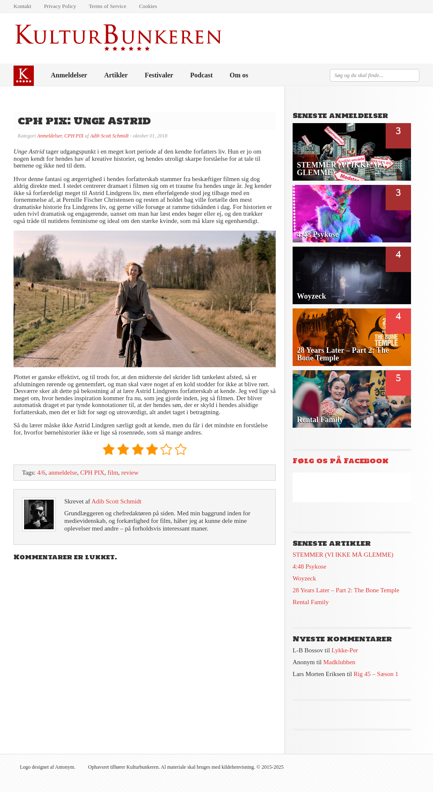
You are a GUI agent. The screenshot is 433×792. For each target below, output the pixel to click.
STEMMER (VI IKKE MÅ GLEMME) (343, 554)
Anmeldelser (69, 75)
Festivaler (159, 75)
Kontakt (22, 6)
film (112, 472)
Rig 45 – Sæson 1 (376, 674)
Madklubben (339, 662)
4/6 (41, 472)
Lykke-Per (345, 650)
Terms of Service (107, 6)
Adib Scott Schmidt (109, 136)
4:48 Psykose (309, 566)
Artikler (116, 75)
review (130, 472)
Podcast (201, 75)
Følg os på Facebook (341, 460)
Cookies (148, 6)
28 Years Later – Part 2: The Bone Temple (346, 590)
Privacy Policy (60, 6)
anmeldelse (63, 472)
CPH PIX (74, 136)
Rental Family (311, 602)
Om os (239, 75)
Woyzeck (304, 578)
